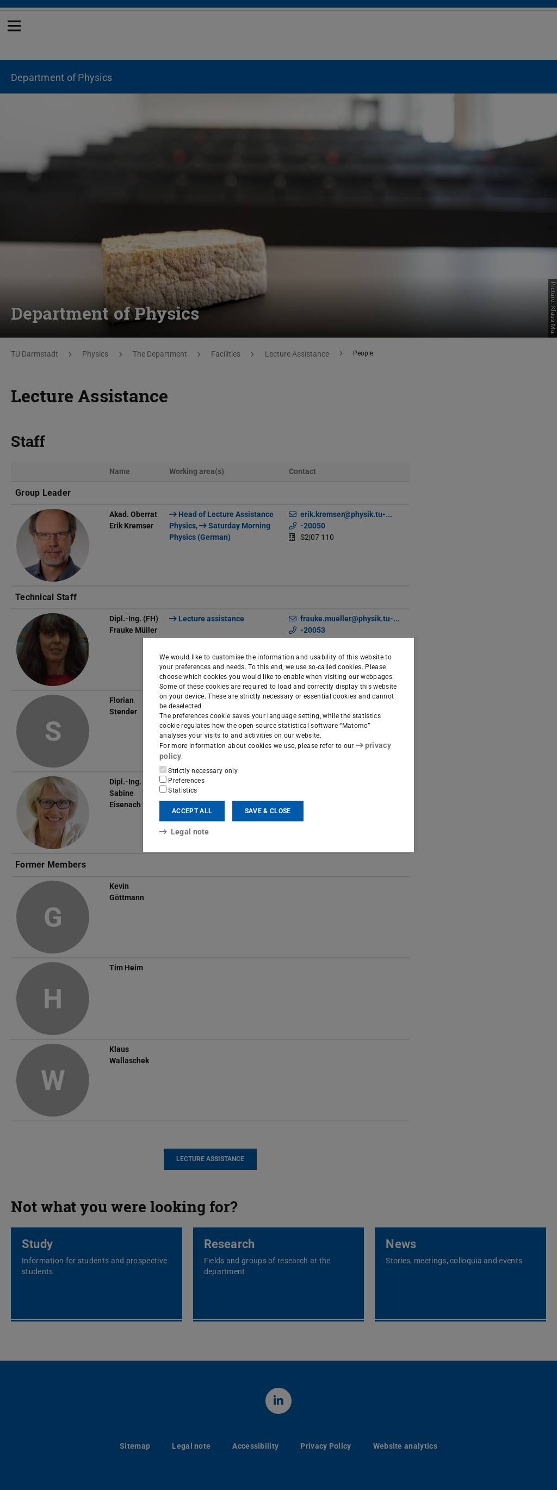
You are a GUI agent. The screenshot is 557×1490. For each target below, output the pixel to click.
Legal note (180, 831)
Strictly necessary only (198, 769)
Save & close (268, 810)
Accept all (192, 810)
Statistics (178, 789)
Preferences (182, 779)
